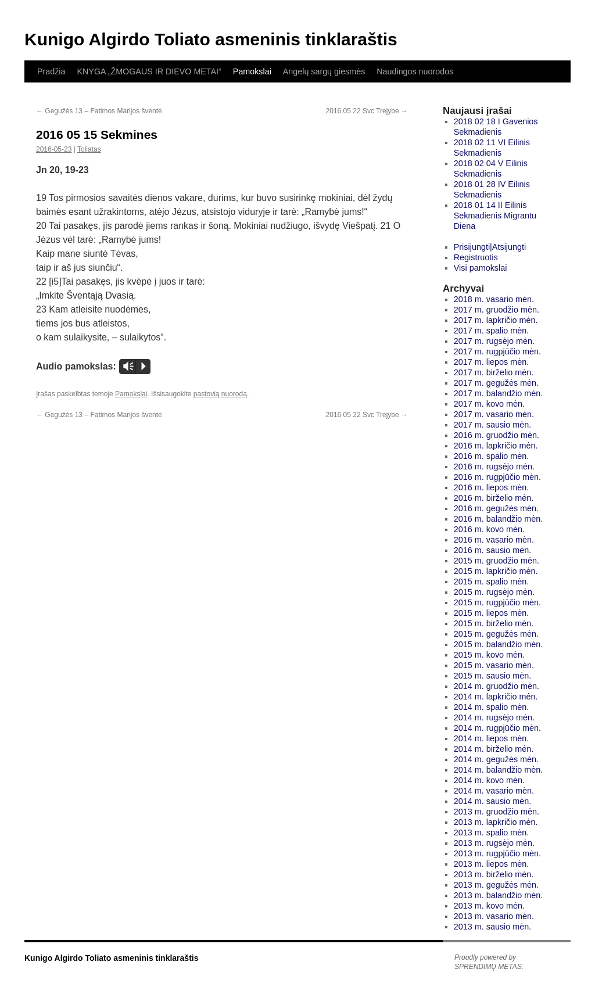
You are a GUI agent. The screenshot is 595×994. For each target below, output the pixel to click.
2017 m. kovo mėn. (489, 403)
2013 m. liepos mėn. (491, 864)
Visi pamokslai (480, 267)
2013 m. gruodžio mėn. (496, 811)
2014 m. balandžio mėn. (498, 769)
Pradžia (51, 71)
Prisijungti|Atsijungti (490, 247)
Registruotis (476, 257)
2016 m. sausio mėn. (493, 550)
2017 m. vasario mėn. (494, 414)
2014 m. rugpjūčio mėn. (497, 728)
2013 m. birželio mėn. (494, 874)
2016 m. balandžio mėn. (498, 518)
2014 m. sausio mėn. (493, 801)
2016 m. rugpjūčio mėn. (497, 477)
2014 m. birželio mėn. (494, 748)
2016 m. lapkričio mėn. (496, 445)
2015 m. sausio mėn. (493, 675)
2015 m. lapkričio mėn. (496, 571)
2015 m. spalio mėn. (491, 581)
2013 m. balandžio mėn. (498, 895)
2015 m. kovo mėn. (489, 654)
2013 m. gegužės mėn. (496, 884)
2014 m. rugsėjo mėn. (494, 717)
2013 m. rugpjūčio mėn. (497, 853)
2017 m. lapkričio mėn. (496, 320)
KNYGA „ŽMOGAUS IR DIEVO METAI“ (149, 71)
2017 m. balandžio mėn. (498, 393)
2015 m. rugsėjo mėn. (494, 592)
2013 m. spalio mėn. (491, 832)
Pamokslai (252, 71)
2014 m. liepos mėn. (491, 738)
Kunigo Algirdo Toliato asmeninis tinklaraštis (210, 39)
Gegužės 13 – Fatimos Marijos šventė (99, 111)
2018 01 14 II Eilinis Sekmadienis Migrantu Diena (495, 215)
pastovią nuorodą (220, 394)
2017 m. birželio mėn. (494, 372)
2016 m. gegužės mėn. (496, 508)
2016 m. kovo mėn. (489, 529)
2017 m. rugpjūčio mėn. (497, 351)
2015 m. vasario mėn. (494, 665)
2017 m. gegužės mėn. (496, 382)
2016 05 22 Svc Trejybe (367, 111)
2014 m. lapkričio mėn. (496, 696)
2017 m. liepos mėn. (491, 362)
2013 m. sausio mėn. (493, 926)
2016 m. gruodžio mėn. (496, 435)
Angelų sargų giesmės (324, 71)
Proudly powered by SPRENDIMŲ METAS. (489, 962)
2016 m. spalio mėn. (491, 456)
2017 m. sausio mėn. (493, 424)
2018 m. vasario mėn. (494, 299)
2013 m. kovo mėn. (489, 905)
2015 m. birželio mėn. (494, 623)
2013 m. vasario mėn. (494, 916)
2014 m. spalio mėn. (491, 707)
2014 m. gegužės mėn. (496, 759)
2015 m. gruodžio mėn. (496, 560)
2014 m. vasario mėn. (494, 790)
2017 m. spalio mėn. (491, 330)
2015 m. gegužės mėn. (496, 633)
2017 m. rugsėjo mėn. (494, 341)
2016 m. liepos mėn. (491, 487)
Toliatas (89, 149)
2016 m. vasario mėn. (494, 539)
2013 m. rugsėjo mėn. (494, 843)
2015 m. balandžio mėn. (498, 644)
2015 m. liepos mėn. (491, 613)
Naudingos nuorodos (415, 71)
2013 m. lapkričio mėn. (496, 822)
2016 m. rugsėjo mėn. (494, 466)
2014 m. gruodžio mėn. (496, 686)
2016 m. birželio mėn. (494, 498)
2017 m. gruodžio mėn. (496, 309)
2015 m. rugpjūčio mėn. (497, 602)
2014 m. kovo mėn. (489, 780)
